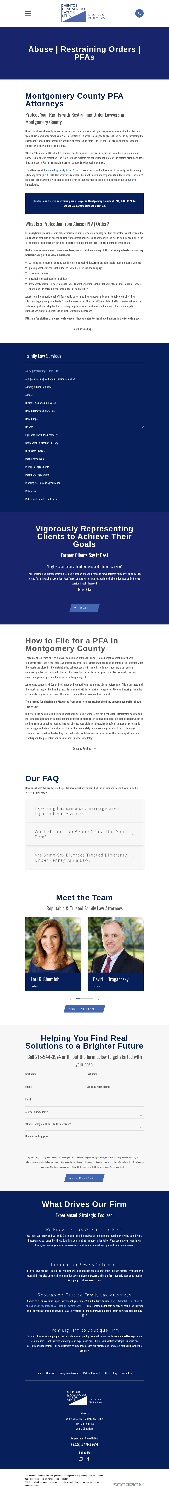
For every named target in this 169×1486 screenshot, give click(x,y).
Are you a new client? (36, 1113)
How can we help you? (36, 1137)
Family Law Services (69, 1374)
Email (28, 1100)
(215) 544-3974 (84, 1445)
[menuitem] (84, 371)
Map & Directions (84, 1430)
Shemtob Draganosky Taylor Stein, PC (62, 170)
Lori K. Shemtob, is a (122, 1302)
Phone (28, 1087)
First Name (30, 1075)
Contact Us (126, 1374)
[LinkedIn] (81, 1460)
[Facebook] (88, 1460)
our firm (132, 180)
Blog (114, 1374)
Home (40, 1374)
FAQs (106, 1374)
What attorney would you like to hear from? (48, 1125)
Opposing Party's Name (98, 1087)
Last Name (91, 1075)
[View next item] (99, 598)
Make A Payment (91, 1374)
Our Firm (50, 1374)
